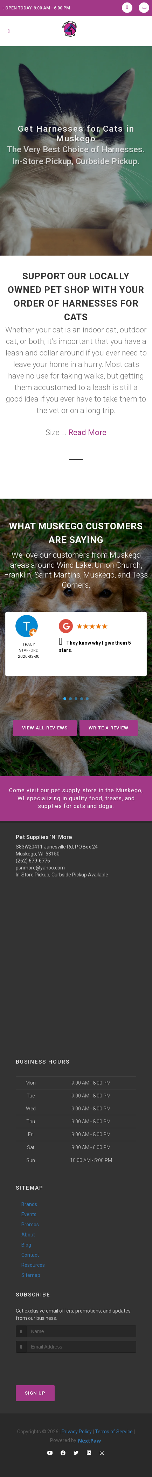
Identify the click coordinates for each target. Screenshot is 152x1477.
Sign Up (35, 1393)
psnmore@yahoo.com (40, 867)
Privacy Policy (77, 1431)
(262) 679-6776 (33, 861)
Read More (87, 432)
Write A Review (109, 727)
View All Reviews (45, 727)
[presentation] (53, 1365)
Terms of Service (114, 1431)
